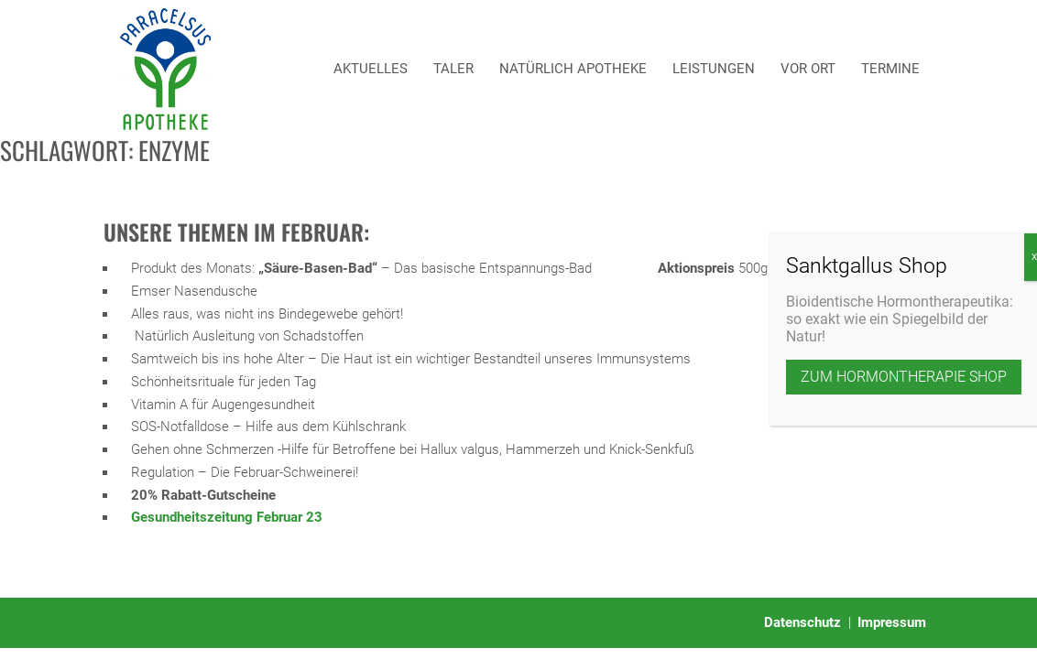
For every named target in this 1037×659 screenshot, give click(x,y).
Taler (453, 68)
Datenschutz (802, 622)
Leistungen (713, 68)
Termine (890, 68)
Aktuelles (370, 68)
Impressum (891, 622)
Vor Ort (807, 68)
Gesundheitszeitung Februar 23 (226, 517)
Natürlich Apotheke (573, 68)
